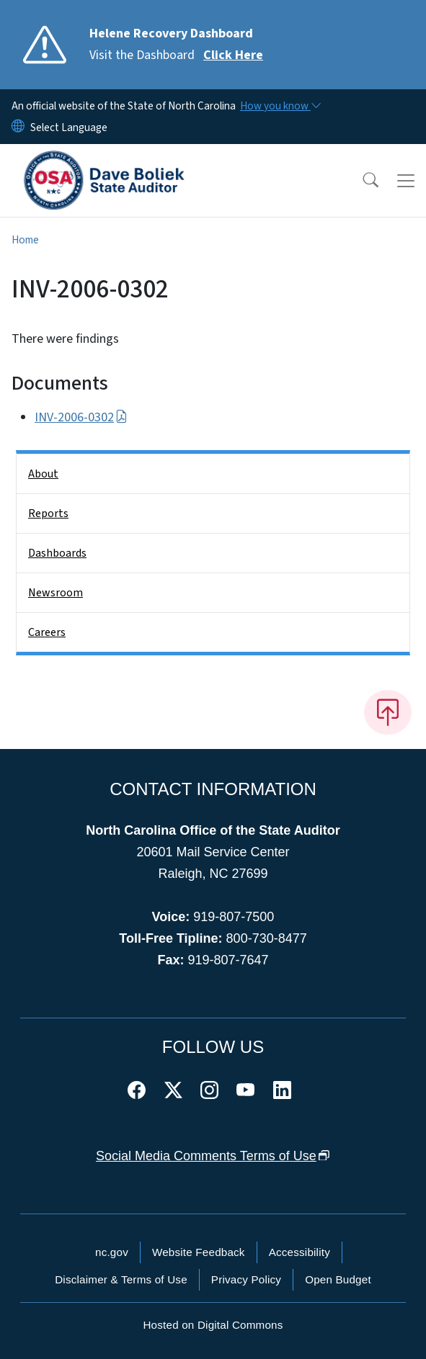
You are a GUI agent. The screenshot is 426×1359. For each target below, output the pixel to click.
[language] (68, 127)
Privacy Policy (246, 1279)
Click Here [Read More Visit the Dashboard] (233, 55)
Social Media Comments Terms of (213, 1156)
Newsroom (55, 593)
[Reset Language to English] (18, 127)
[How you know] (279, 106)
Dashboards (57, 553)
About (43, 474)
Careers (47, 632)
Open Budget (338, 1279)
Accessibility (299, 1252)
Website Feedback (198, 1252)
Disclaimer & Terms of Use (121, 1279)
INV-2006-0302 (81, 417)
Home (25, 240)
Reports (48, 513)
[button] (361, 180)
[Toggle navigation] (406, 180)
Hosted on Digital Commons (213, 1325)
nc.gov (111, 1252)
